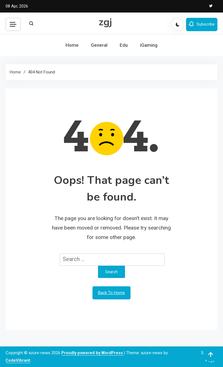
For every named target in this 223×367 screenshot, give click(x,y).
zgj (105, 22)
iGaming (148, 45)
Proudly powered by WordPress (92, 352)
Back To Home (111, 292)
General (99, 45)
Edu (124, 45)
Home (72, 45)
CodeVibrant (18, 360)
